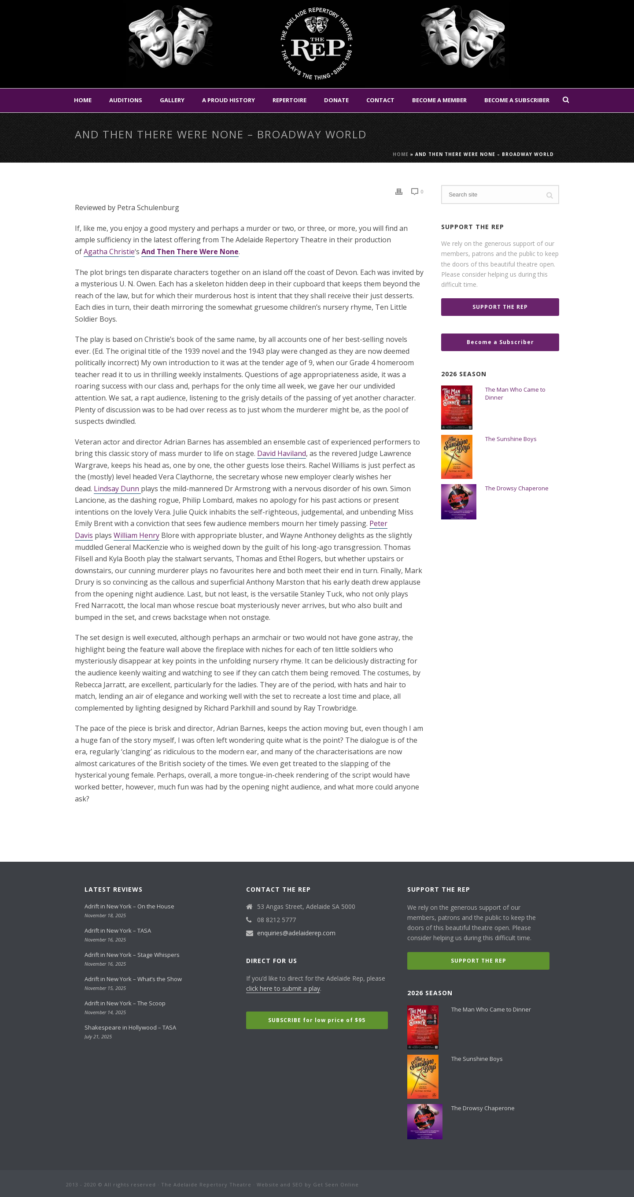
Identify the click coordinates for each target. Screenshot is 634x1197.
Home (83, 100)
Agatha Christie (109, 251)
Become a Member (439, 100)
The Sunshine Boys (511, 439)
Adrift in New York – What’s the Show (133, 979)
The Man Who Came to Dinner (515, 393)
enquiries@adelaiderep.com (296, 933)
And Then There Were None (190, 251)
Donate (336, 100)
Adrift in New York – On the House (129, 906)
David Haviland (281, 453)
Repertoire (289, 100)
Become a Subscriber (516, 100)
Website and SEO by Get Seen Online (308, 1184)
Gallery (172, 100)
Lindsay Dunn (117, 488)
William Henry (136, 535)
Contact (380, 100)
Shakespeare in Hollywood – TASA (130, 1027)
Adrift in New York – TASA (118, 930)
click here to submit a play (283, 988)
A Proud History (228, 100)
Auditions (125, 100)
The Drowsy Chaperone (517, 488)
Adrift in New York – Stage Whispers (132, 955)
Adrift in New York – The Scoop (125, 1003)
